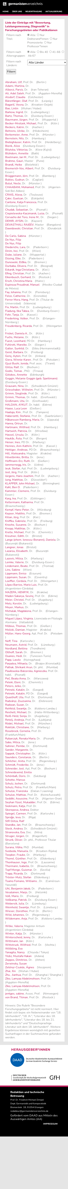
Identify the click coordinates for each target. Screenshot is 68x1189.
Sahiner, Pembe (15, 746)
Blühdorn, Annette (16, 153)
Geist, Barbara (14, 352)
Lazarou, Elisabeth (16, 551)
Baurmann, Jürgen (16, 120)
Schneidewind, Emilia (18, 772)
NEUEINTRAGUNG (33, 11)
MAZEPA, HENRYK (17, 592)
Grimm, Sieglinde (16, 393)
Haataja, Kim (13, 412)
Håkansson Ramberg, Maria (22, 420)
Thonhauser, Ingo (16, 862)
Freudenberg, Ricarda (18, 326)
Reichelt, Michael (16, 712)
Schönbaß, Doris (15, 776)
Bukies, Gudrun (14, 180)
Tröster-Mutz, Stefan (18, 877)
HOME (6, 11)
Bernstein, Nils (14, 138)
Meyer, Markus (14, 607)
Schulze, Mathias (15, 795)
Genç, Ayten (13, 356)
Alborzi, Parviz (14, 90)
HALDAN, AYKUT (16, 405)
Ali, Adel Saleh (14, 93)
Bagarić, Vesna (14, 105)
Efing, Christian (14, 273)
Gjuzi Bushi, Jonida (16, 363)
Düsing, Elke (13, 258)
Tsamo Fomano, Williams (21, 881)
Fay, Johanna (13, 292)
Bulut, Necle (13, 183)
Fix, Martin (11, 307)
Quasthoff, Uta (14, 697)
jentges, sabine (14, 993)
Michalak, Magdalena (18, 611)
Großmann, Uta (14, 401)
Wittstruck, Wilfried (17, 945)
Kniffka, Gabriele (15, 521)
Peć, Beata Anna (15, 678)
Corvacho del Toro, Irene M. (22, 217)
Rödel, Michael (14, 723)
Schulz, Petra (13, 787)
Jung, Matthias (14, 480)
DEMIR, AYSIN (14, 221)
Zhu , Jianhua (13, 975)
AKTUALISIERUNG (53, 11)
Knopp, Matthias (15, 528)
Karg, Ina (10, 498)
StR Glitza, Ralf (14, 821)
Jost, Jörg (10, 472)
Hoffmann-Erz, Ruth (17, 461)
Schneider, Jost (14, 768)
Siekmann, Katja (15, 806)
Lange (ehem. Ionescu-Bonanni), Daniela (30, 540)
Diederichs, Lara (15, 247)
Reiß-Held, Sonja (16, 716)
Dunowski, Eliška (15, 262)
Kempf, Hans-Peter (17, 510)
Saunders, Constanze (18, 757)
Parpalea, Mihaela (16, 663)
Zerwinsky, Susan (16, 963)
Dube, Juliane (13, 255)
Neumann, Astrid (15, 645)
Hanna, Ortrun (14, 423)
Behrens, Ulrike (15, 131)
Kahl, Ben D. (12, 487)
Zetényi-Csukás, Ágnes (19, 967)
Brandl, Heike (13, 165)
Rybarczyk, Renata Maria (20, 738)
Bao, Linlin (11, 108)
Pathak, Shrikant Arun (18, 667)
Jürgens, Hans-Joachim (19, 476)
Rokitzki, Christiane (17, 727)
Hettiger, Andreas (16, 450)
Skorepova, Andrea (17, 810)
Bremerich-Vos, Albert (19, 168)
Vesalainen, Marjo (16, 892)
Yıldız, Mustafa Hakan (18, 956)
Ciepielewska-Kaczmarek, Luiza (24, 213)
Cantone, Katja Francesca (20, 202)
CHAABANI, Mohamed (19, 187)
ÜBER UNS (17, 11)
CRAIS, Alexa (13, 195)
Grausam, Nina (14, 386)
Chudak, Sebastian (16, 210)
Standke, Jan (13, 825)
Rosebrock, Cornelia (17, 731)
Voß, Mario (12, 896)
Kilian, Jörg (11, 517)
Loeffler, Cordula (15, 581)
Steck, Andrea (14, 828)
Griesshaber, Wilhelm (19, 390)
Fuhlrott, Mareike (16, 345)
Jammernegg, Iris (15, 465)
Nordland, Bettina (16, 648)
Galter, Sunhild (14, 348)
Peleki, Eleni (13, 682)
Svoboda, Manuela (16, 851)
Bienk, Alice (12, 146)
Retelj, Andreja (14, 720)
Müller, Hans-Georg (17, 633)
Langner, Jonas (14, 547)
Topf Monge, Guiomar (18, 870)
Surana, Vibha (13, 847)
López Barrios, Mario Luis (21, 585)
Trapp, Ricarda (14, 873)
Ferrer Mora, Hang (16, 300)
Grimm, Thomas (15, 397)
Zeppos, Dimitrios (16, 960)
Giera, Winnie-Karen (18, 360)
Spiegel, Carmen (15, 813)
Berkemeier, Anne (16, 135)
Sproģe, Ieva (13, 817)
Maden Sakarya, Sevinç (19, 596)
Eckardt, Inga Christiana (19, 270)
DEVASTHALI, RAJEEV (19, 225)
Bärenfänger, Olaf (16, 101)
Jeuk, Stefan (12, 468)
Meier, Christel (14, 600)
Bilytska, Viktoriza (16, 150)
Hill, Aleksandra (15, 453)
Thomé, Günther (15, 858)
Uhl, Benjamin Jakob (17, 888)
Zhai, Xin (10, 971)
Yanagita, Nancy (15, 952)
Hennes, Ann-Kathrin (18, 446)
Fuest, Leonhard (15, 341)
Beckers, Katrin (14, 127)
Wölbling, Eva (13, 948)
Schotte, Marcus (15, 780)
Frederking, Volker (16, 318)
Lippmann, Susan (15, 577)
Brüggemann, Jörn (16, 176)
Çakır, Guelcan (14, 198)
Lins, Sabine (12, 570)
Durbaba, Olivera (15, 266)
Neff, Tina (11, 641)
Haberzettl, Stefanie (17, 416)
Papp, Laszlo (13, 660)
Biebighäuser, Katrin (17, 142)
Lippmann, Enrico (15, 573)
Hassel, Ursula (14, 435)
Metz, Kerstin (13, 603)
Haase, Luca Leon (16, 408)
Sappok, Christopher (18, 753)
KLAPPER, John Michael (20, 483)
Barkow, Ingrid (14, 112)
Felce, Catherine (15, 296)
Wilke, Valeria (14, 926)
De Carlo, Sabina (15, 236)
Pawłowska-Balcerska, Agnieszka (26, 671)
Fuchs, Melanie (14, 337)
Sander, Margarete (16, 750)
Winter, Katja (13, 933)
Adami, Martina (14, 86)
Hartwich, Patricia (16, 431)
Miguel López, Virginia (19, 618)
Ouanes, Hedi (13, 656)
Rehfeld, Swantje (16, 708)
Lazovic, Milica (14, 558)
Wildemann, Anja (16, 918)
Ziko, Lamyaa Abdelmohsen (22, 978)
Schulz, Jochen (14, 783)
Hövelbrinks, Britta (17, 457)
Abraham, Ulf (13, 82)
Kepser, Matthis (15, 513)
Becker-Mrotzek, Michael (20, 123)
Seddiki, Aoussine (16, 798)
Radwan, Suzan (14, 705)
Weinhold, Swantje (17, 907)
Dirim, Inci (11, 251)
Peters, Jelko (13, 686)
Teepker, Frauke (15, 855)
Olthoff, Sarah (13, 652)
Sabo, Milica (12, 742)
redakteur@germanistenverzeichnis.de (29, 1111)
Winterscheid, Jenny (17, 937)
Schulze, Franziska (16, 791)
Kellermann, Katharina (19, 502)
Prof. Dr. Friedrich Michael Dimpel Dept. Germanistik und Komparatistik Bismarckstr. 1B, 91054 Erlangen (28, 1103)
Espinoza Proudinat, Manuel (22, 285)
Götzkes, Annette (16, 375)
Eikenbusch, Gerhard (18, 277)
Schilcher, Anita (15, 761)
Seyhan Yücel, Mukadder (20, 802)
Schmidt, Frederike (17, 765)
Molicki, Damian (15, 630)
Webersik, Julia (14, 903)
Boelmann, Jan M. (16, 157)
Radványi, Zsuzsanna (18, 701)
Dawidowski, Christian (19, 228)
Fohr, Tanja (12, 315)
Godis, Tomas (14, 371)
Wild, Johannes (14, 915)
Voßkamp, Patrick (16, 900)
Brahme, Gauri (14, 161)
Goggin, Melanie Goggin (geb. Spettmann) (31, 378)
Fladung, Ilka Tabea (17, 311)
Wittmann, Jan (14, 941)
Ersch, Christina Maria (18, 281)
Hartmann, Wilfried (17, 427)
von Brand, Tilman (16, 997)
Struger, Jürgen (14, 836)
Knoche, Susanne (15, 525)
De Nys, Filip (13, 240)
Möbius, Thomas (15, 626)
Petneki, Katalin (15, 690)
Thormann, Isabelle (17, 866)
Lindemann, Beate (16, 566)
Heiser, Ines (12, 442)
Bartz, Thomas (14, 116)
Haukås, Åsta (13, 438)
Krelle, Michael (14, 532)
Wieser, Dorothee (16, 911)
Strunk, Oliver (13, 840)
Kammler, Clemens (17, 491)
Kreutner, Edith (14, 536)
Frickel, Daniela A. (16, 333)
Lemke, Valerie (14, 562)
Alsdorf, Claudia (15, 97)
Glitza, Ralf (12, 367)
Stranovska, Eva (15, 832)
